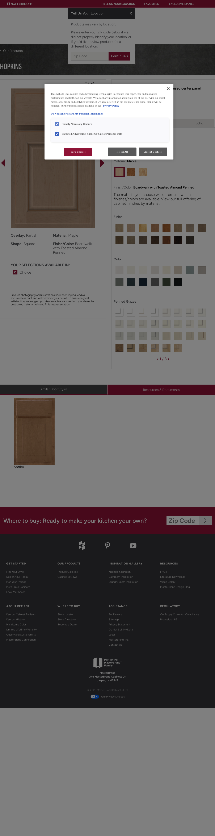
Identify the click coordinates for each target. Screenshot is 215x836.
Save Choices (78, 151)
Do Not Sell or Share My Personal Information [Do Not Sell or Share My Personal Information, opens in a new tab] (77, 113)
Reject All (122, 151)
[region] (109, 122)
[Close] (168, 88)
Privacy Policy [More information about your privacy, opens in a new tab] (111, 105)
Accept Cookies (153, 151)
